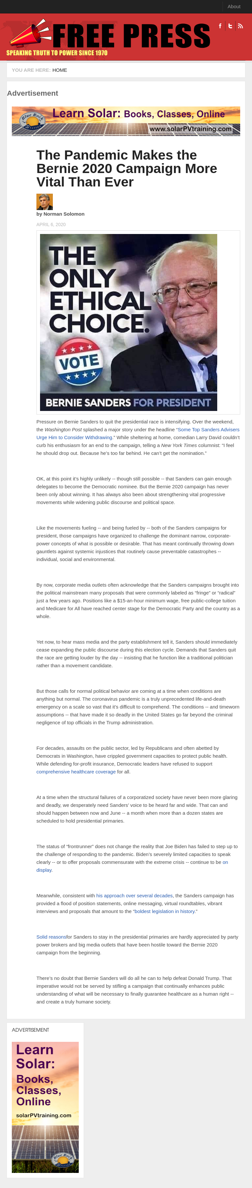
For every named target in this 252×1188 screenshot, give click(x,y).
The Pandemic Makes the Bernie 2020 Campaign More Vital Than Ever (126, 168)
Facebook (220, 26)
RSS (240, 26)
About (234, 6)
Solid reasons (51, 937)
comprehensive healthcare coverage (76, 771)
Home (59, 70)
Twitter (230, 26)
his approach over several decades (134, 895)
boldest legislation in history (164, 911)
